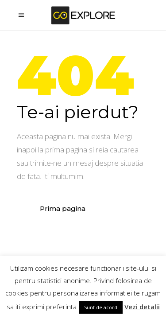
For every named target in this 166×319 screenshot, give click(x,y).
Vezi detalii (142, 306)
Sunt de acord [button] (100, 307)
